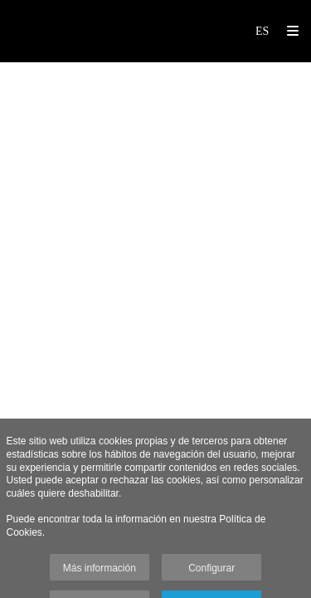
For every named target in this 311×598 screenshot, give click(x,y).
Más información (99, 568)
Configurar (211, 568)
